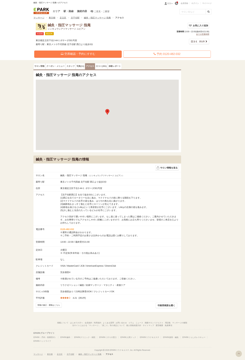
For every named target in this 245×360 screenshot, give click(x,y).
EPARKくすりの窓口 (108, 337)
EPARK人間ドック (128, 337)
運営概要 (159, 325)
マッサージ (38, 17)
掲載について (62, 323)
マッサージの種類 (179, 323)
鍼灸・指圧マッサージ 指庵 (97, 17)
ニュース (139, 323)
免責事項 (168, 325)
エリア (56, 11)
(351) (101, 66)
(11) (80, 66)
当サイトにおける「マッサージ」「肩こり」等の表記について (98, 325)
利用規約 (97, 323)
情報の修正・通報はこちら (49, 305)
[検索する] (208, 11)
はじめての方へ (76, 323)
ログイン (195, 3)
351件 (198, 41)
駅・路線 (69, 11)
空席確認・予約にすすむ (78, 53)
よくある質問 (108, 323)
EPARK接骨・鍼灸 (171, 337)
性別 (170, 3)
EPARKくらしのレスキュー (193, 337)
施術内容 (82, 11)
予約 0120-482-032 (167, 54)
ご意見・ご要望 (99, 11)
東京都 (52, 17)
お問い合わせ (121, 323)
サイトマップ (148, 325)
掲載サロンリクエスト (154, 323)
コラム (131, 323)
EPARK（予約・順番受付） (45, 337)
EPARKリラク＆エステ (41, 11)
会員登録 (184, 3)
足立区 (63, 17)
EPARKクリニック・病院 (84, 337)
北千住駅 (75, 17)
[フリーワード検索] (192, 11)
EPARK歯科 (65, 337)
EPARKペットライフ (42, 341)
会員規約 (88, 323)
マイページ (207, 3)
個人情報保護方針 (133, 325)
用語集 (168, 323)
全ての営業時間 (202, 34)
